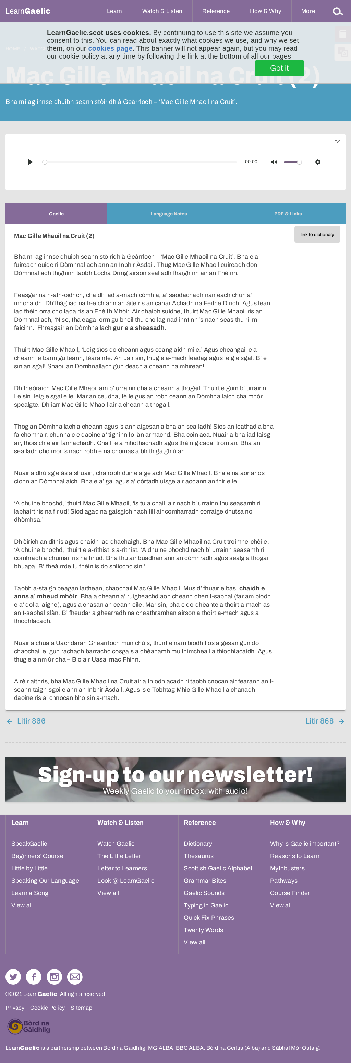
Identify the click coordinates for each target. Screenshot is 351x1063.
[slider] (140, 162)
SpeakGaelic (29, 843)
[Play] (30, 162)
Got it (279, 68)
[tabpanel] (175, 467)
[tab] (56, 213)
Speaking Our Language (45, 880)
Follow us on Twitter (13, 977)
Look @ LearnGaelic (125, 880)
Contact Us (75, 977)
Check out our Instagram (54, 977)
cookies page (110, 48)
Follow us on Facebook (33, 977)
